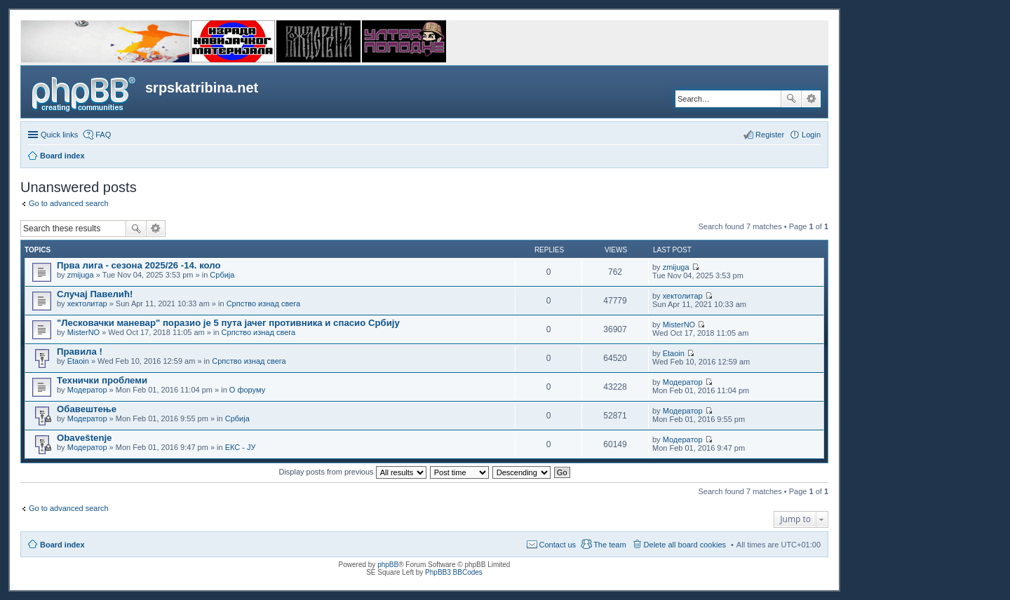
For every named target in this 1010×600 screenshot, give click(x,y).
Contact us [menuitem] (558, 544)
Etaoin (78, 361)
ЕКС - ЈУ (240, 447)
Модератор (87, 390)
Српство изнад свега (264, 303)
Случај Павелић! (95, 294)
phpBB (387, 564)
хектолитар (87, 303)
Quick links (59, 134)
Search (791, 98)
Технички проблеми (102, 380)
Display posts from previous (352, 472)
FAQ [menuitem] (103, 134)
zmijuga (80, 275)
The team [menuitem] (609, 544)
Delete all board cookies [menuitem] (685, 544)
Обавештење (86, 409)
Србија (222, 275)
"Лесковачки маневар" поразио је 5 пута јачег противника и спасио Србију (228, 323)
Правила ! (79, 351)
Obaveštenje (84, 437)
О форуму (247, 390)
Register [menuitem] (769, 134)
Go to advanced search (69, 203)
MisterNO (83, 332)
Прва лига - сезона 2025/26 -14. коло (139, 265)
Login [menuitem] (811, 134)
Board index (62, 544)
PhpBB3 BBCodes (454, 572)
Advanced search (811, 98)
